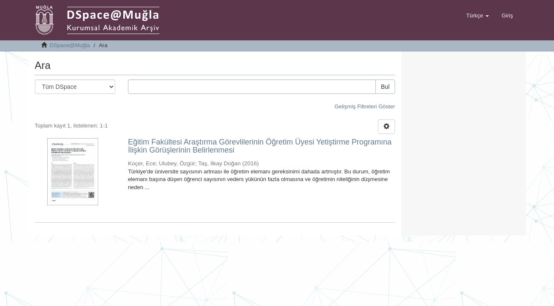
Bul (385, 86)
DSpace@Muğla (70, 45)
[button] (477, 15)
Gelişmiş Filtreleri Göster (365, 106)
